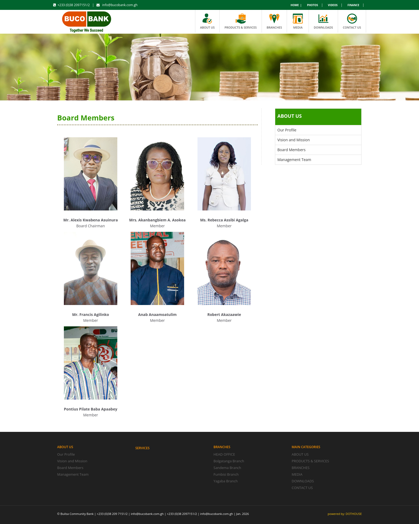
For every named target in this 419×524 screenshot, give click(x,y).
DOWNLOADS (303, 481)
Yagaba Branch (226, 481)
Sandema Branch (227, 467)
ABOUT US (300, 454)
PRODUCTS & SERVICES (310, 461)
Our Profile (286, 129)
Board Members (291, 149)
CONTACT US (302, 487)
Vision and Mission (293, 139)
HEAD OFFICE (224, 454)
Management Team (294, 159)
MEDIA (297, 474)
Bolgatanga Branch (229, 461)
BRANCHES (301, 467)
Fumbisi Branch (226, 474)
